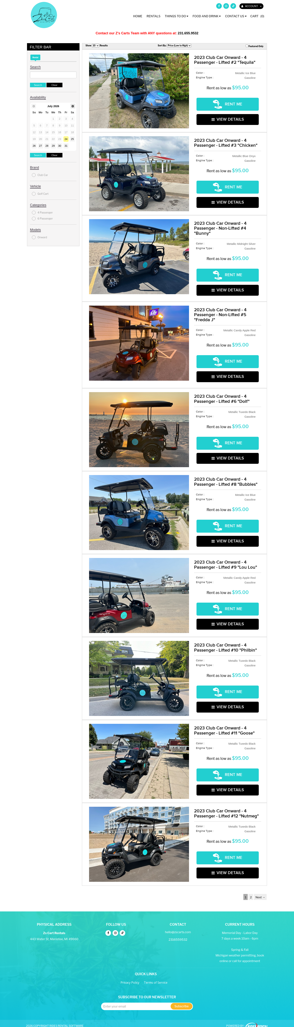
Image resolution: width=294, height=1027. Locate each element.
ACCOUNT (251, 6)
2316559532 (178, 934)
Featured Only (254, 46)
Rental (35, 57)
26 (34, 145)
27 (40, 145)
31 (66, 145)
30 (59, 145)
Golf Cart (40, 194)
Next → (260, 891)
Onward (39, 237)
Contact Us (235, 16)
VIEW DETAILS (228, 117)
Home (137, 16)
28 (46, 145)
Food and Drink (207, 16)
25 (72, 139)
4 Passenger (42, 212)
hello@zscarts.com (178, 926)
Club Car (40, 175)
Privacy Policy (130, 977)
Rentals (153, 16)
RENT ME (227, 103)
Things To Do (176, 16)
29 (53, 145)
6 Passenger (42, 218)
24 (66, 139)
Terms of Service (155, 977)
